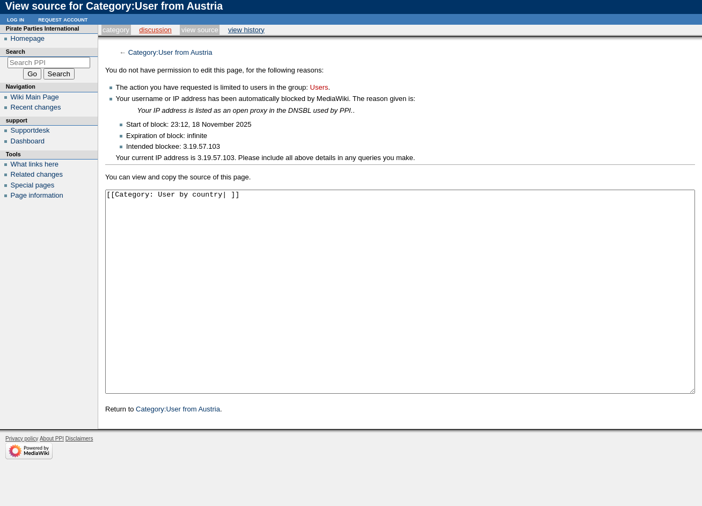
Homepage (28, 38)
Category (116, 30)
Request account (62, 19)
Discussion (155, 30)
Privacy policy (21, 479)
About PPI (52, 479)
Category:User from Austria (170, 52)
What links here (35, 164)
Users (319, 87)
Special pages (33, 185)
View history (246, 30)
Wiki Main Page (35, 97)
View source (199, 30)
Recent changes (36, 107)
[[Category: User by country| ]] (400, 312)
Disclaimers (79, 479)
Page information (37, 195)
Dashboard (28, 141)
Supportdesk (30, 130)
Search (15, 51)
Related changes (37, 174)
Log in (15, 19)
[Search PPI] (49, 62)
